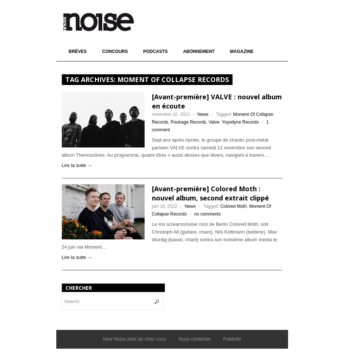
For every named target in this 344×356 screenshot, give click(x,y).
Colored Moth (233, 206)
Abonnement (198, 51)
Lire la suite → (77, 165)
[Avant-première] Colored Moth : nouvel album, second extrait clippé (210, 193)
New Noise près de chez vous (134, 339)
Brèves (78, 51)
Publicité (232, 339)
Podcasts (155, 51)
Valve (214, 122)
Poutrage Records (188, 122)
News (203, 114)
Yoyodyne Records (240, 122)
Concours (115, 51)
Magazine (241, 51)
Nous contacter (194, 339)
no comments (207, 214)
